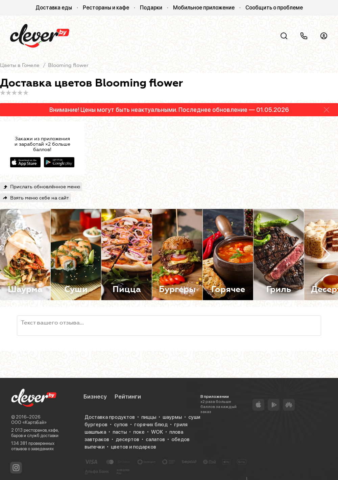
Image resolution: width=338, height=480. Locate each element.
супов (121, 425)
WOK (157, 432)
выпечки (94, 447)
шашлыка (95, 432)
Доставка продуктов (109, 417)
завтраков (96, 439)
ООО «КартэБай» (29, 422)
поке (139, 432)
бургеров (95, 425)
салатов (155, 439)
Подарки (151, 7)
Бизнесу (95, 396)
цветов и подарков (133, 447)
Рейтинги (128, 396)
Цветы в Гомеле (20, 65)
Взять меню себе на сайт (39, 197)
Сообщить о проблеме (274, 7)
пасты (120, 432)
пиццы (148, 417)
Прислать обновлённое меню (45, 186)
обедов (180, 439)
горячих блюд (151, 425)
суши (194, 417)
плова (176, 432)
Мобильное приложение (204, 7)
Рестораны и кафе (106, 7)
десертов (127, 439)
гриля (181, 425)
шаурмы (172, 417)
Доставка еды (53, 7)
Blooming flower (68, 65)
